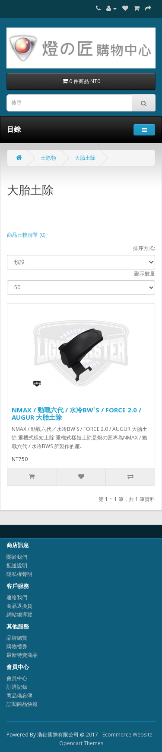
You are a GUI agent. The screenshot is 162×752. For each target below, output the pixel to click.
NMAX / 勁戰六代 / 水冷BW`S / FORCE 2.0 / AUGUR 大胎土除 (76, 413)
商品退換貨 (19, 606)
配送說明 (16, 565)
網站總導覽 (19, 614)
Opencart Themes (81, 743)
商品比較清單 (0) (26, 234)
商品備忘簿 (19, 695)
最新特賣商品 (22, 655)
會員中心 (16, 678)
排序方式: (144, 248)
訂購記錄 (16, 686)
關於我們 (16, 556)
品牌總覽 (16, 637)
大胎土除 (85, 157)
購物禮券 (16, 646)
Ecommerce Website (127, 734)
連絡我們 (16, 597)
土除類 (48, 157)
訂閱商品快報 (22, 704)
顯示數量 (144, 273)
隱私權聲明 (19, 574)
